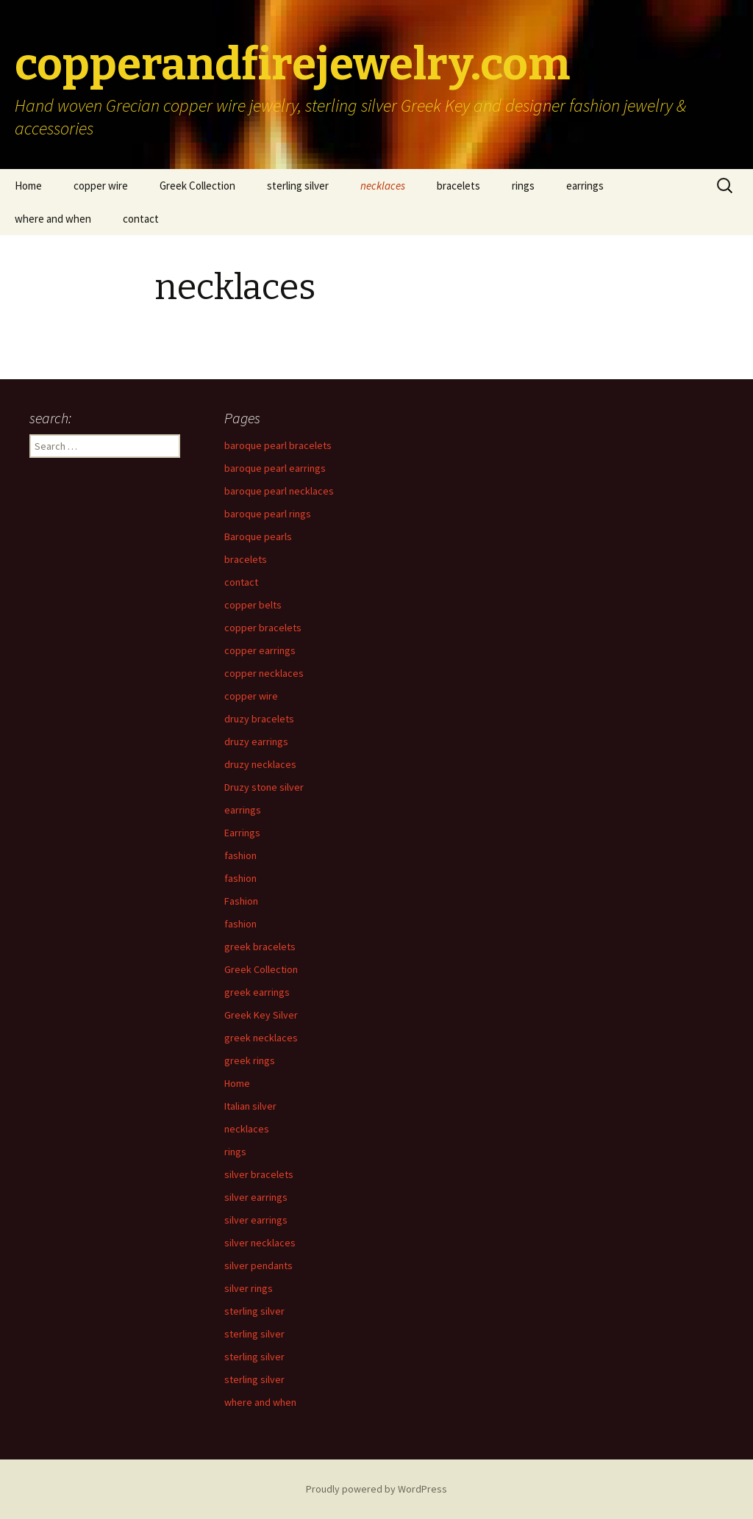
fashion (240, 855)
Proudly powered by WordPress (376, 1488)
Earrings (242, 832)
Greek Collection (197, 186)
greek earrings (257, 992)
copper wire (101, 186)
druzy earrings (256, 741)
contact (141, 219)
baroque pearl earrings (275, 468)
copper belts (253, 604)
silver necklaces (260, 1242)
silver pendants (258, 1265)
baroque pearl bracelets (278, 445)
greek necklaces (261, 1037)
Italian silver (250, 1106)
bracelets (458, 186)
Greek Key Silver (261, 1014)
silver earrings (256, 1197)
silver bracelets (258, 1174)
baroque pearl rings (267, 513)
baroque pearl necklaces (279, 491)
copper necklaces (264, 673)
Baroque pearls (258, 536)
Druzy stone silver (264, 787)
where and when (53, 219)
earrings (585, 186)
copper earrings (260, 650)
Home (28, 186)
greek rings (249, 1060)
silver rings (248, 1288)
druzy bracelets (259, 718)
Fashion (241, 901)
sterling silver (298, 186)
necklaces (382, 186)
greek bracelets (260, 946)
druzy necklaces (260, 764)
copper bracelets (262, 627)
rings (523, 186)
